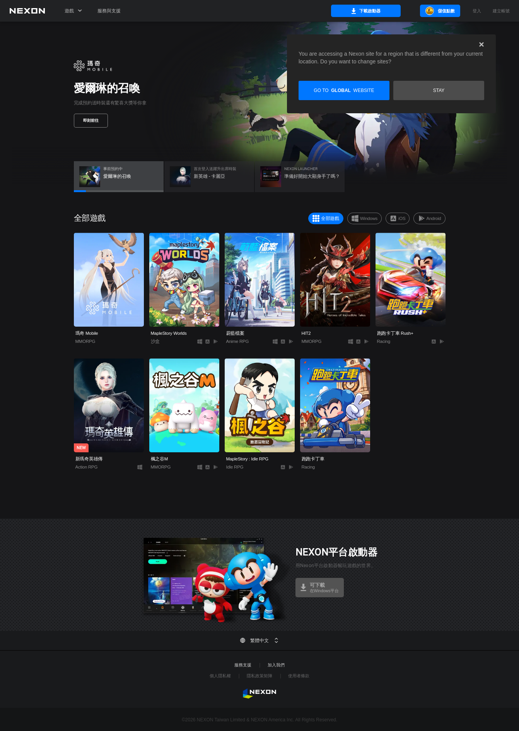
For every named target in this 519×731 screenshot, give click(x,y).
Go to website (344, 90)
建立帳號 (501, 11)
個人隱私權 (220, 675)
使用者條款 (298, 675)
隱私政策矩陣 (259, 675)
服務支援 (242, 665)
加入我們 (276, 665)
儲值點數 (439, 11)
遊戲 (73, 11)
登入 (477, 11)
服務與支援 (109, 11)
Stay (439, 90)
